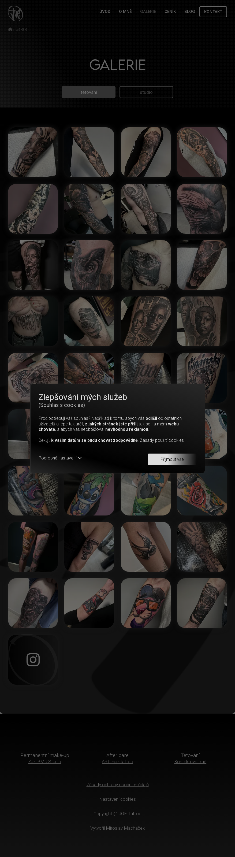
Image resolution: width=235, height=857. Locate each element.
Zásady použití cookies (162, 440)
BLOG (189, 11)
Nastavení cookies (117, 799)
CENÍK (170, 11)
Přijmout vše (172, 459)
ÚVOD (104, 11)
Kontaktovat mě (190, 761)
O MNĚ (125, 11)
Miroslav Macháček (125, 828)
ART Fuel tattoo (117, 761)
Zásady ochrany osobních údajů (117, 784)
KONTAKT (213, 11)
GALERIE (148, 11)
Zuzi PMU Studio (44, 761)
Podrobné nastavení (60, 458)
